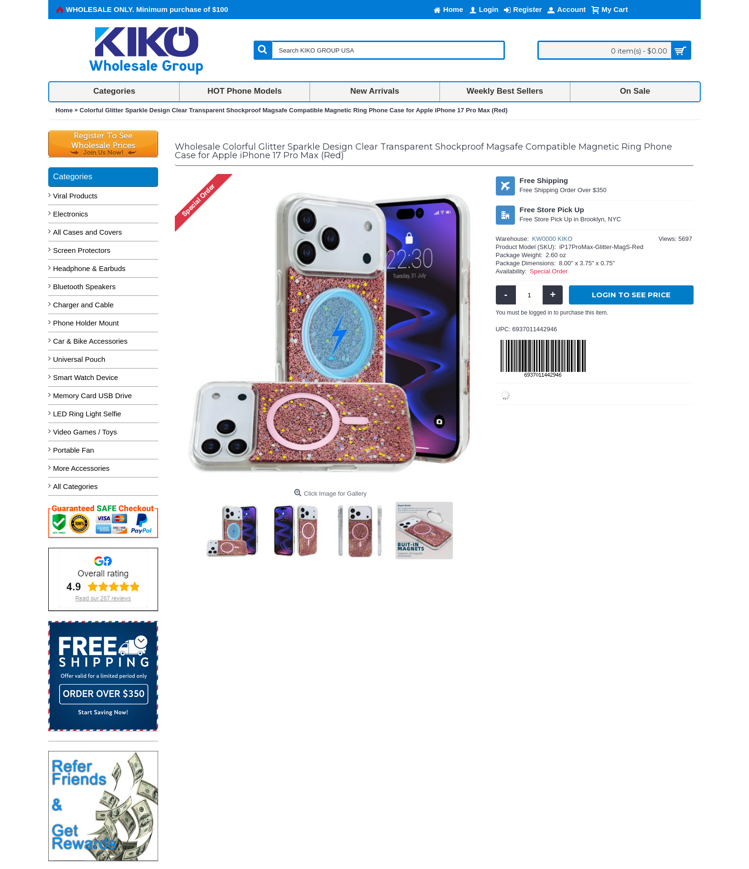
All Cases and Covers (87, 232)
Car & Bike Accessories (90, 341)
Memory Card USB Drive (92, 395)
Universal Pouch (79, 359)
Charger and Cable (83, 305)
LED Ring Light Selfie (87, 414)
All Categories (75, 486)
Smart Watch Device (85, 377)
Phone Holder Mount (86, 323)
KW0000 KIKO (552, 238)
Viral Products (75, 196)
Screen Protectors (81, 250)
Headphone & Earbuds (89, 268)
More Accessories (81, 468)
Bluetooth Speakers (84, 286)
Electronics (70, 214)
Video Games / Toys (85, 432)
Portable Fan (73, 450)
